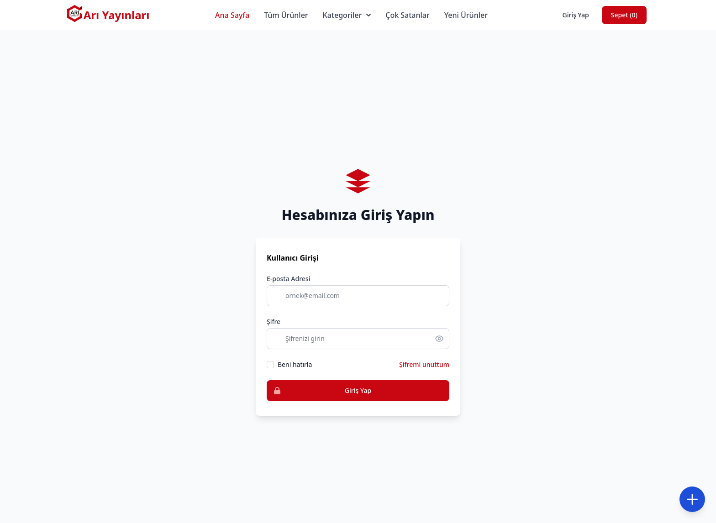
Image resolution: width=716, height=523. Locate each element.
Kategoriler (347, 15)
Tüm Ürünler (286, 15)
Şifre (273, 321)
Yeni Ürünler (466, 15)
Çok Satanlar (407, 15)
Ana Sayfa (232, 15)
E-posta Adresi (288, 278)
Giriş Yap (575, 14)
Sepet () (624, 14)
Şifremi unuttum (424, 364)
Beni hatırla (295, 364)
